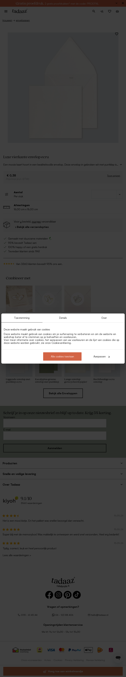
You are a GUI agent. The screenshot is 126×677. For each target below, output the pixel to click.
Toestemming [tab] (22, 317)
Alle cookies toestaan (62, 356)
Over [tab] (104, 317)
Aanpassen (102, 356)
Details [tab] (63, 317)
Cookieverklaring (61, 342)
